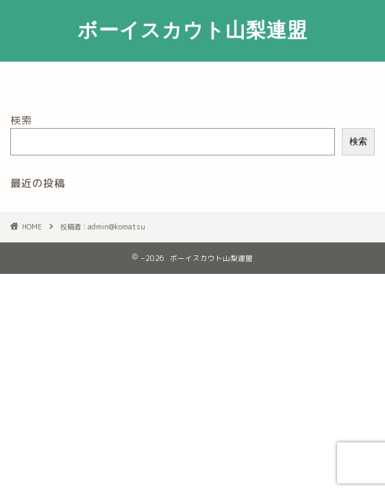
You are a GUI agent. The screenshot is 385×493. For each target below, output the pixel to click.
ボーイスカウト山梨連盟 (192, 29)
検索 (21, 120)
